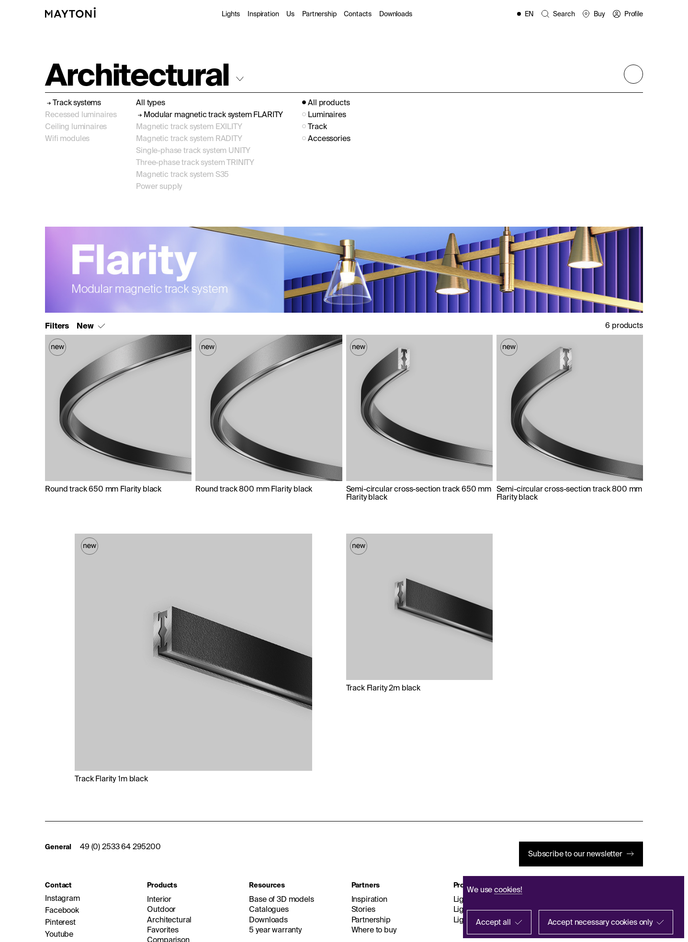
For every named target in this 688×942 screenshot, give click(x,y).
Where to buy (373, 929)
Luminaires (327, 114)
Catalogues (268, 909)
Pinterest (60, 922)
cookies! (508, 889)
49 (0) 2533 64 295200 (120, 846)
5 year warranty (275, 929)
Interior (159, 899)
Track (317, 126)
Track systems (77, 103)
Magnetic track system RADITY (189, 138)
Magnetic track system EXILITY (189, 126)
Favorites (163, 929)
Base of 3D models (281, 899)
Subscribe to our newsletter (575, 853)
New (85, 326)
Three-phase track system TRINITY (195, 162)
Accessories (329, 138)
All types (150, 102)
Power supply (159, 186)
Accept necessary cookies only (600, 922)
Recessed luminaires (81, 114)
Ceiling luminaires (76, 126)
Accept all (493, 922)
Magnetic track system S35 (182, 174)
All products (329, 103)
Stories (363, 909)
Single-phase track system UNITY (193, 150)
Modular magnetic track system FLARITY (213, 114)
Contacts (358, 14)
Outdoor (161, 909)
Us (290, 14)
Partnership (319, 14)
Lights (231, 14)
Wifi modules (67, 138)
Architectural (169, 919)
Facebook (62, 910)
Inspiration (263, 14)
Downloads (395, 14)
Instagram (62, 898)
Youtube (59, 934)
